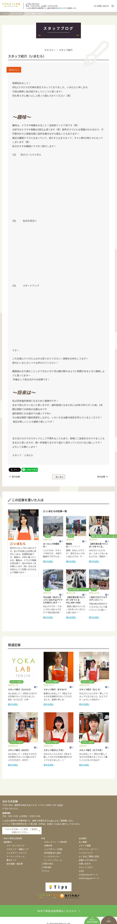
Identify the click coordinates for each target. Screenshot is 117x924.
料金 (43, 838)
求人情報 (83, 841)
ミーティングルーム (15, 856)
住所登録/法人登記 (52, 852)
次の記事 (102, 476)
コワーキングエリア (15, 845)
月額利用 (48, 845)
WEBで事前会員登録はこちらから (58, 911)
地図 (60, 805)
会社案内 (83, 838)
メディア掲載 (85, 845)
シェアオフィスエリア (16, 852)
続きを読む (48, 561)
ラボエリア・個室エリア (17, 849)
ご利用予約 (46, 867)
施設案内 (8, 841)
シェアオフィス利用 (53, 849)
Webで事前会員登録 (13, 838)
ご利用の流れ (47, 863)
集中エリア (11, 860)
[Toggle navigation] (112, 6)
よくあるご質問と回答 (89, 856)
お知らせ (62, 8)
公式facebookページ (88, 874)
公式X (81, 870)
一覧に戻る (59, 476)
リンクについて (86, 852)
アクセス (45, 870)
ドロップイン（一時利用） (56, 841)
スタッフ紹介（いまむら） (35, 13)
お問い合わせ (101, 5)
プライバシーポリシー (89, 849)
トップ (4, 13)
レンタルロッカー (52, 856)
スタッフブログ (16, 13)
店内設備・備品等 (14, 863)
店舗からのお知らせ (88, 860)
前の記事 (14, 476)
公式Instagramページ (89, 878)
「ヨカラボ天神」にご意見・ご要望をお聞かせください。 (20, 831)
